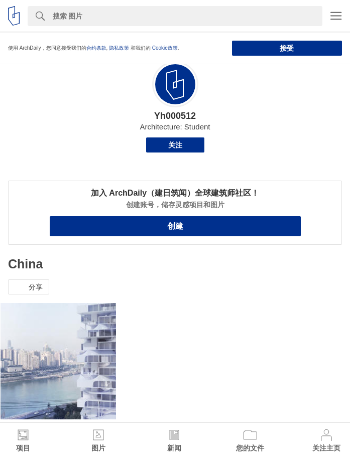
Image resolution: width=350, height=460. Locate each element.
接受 (287, 48)
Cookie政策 (165, 48)
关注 (175, 145)
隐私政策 (119, 48)
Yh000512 (175, 116)
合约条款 (96, 48)
